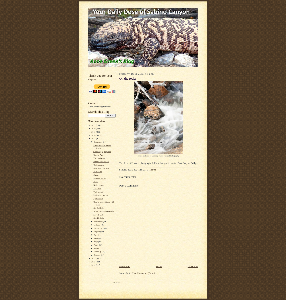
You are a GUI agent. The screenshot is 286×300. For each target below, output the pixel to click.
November (98, 221)
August (97, 231)
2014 (93, 135)
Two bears (97, 171)
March (97, 248)
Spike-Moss (98, 198)
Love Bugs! (98, 215)
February (98, 251)
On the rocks (98, 165)
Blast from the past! (101, 168)
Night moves (98, 185)
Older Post (193, 266)
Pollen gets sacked (101, 195)
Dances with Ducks (101, 161)
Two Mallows (99, 158)
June (96, 238)
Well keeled (98, 192)
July (96, 235)
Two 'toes (97, 188)
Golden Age (98, 155)
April (96, 245)
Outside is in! (98, 218)
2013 (93, 139)
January (97, 255)
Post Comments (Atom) (143, 273)
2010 (93, 265)
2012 (93, 258)
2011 (93, 262)
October (97, 225)
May (96, 241)
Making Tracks (99, 178)
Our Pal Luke (98, 208)
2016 (93, 128)
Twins (95, 182)
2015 (93, 132)
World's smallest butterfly (103, 211)
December (98, 142)
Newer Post (124, 266)
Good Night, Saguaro (102, 151)
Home (159, 266)
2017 (93, 125)
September (98, 228)
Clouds (96, 175)
